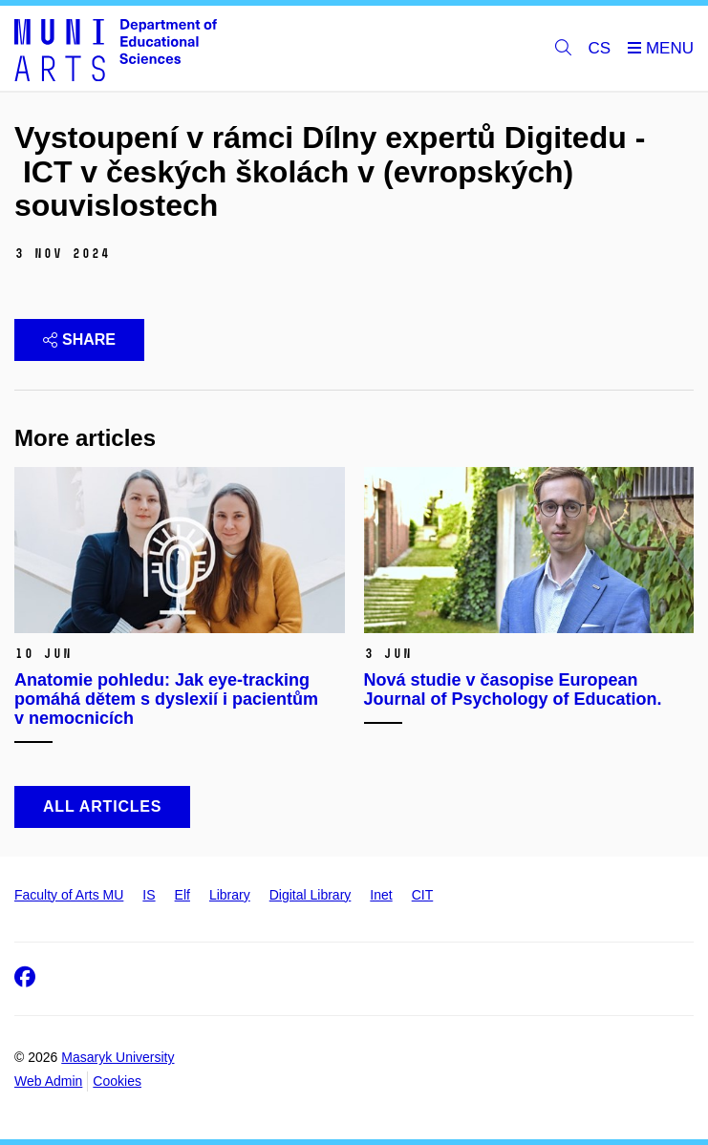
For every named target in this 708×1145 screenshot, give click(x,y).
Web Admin (48, 1081)
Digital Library (310, 894)
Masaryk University (117, 1057)
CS (600, 48)
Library (229, 894)
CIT (423, 894)
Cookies (117, 1081)
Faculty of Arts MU (68, 894)
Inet (381, 894)
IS (148, 894)
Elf (182, 894)
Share (79, 339)
